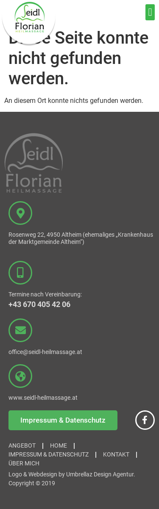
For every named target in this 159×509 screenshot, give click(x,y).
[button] (150, 12)
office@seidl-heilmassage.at (45, 352)
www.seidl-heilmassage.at (43, 397)
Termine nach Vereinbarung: (45, 294)
